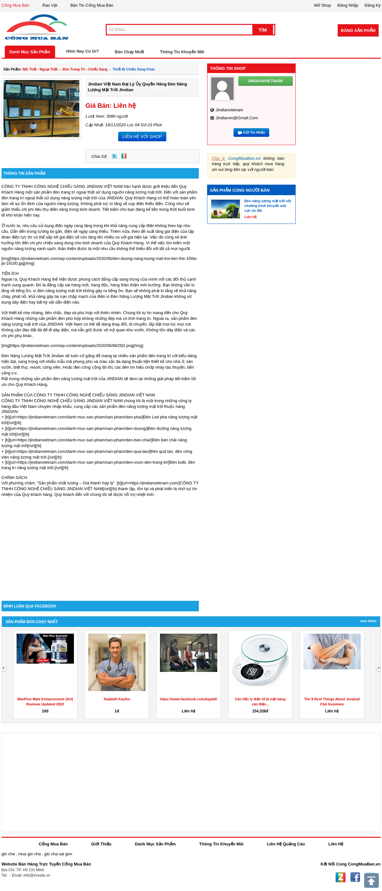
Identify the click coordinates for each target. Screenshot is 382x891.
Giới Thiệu (101, 844)
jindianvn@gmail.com (237, 117)
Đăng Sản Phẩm (358, 30)
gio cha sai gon (58, 853)
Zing (123, 155)
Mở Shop (322, 5)
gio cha (8, 853)
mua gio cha (29, 853)
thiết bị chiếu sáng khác (133, 69)
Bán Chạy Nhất (129, 51)
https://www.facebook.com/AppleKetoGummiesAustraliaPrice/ (211, 699)
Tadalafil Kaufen (117, 699)
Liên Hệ (335, 844)
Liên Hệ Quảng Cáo (286, 844)
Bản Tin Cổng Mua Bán (91, 5)
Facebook (355, 877)
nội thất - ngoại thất (40, 69)
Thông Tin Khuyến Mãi (182, 51)
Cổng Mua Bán (16, 5)
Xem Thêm (368, 621)
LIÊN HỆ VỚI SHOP (142, 136)
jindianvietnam (229, 109)
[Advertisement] (100, 546)
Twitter (114, 155)
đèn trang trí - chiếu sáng (85, 69)
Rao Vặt (49, 5)
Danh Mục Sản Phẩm (30, 51)
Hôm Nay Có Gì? (82, 51)
